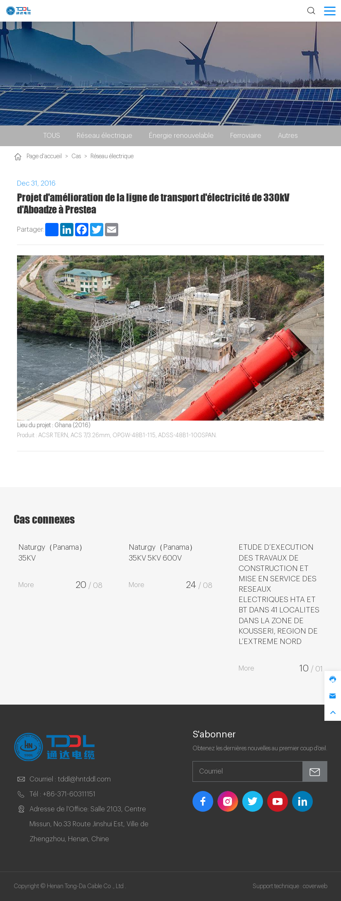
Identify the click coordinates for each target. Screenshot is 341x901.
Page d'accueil (44, 156)
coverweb (315, 886)
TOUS (51, 135)
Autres (288, 135)
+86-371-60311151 (69, 794)
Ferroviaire (245, 135)
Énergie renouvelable (181, 135)
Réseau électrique (104, 135)
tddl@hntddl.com (84, 779)
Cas (76, 156)
